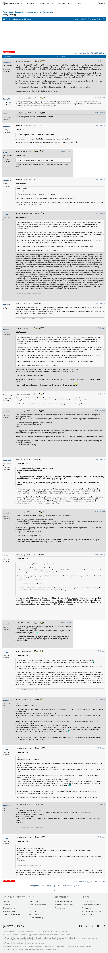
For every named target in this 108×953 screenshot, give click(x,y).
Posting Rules (54, 890)
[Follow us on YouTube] (98, 926)
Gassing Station (21, 12)
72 (104, 19)
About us (6, 901)
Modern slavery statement (91, 911)
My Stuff (83, 19)
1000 (100, 53)
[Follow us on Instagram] (92, 926)
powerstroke (8, 127)
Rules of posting (87, 914)
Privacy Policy (45, 931)
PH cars (32, 908)
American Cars (35, 12)
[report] (102, 61)
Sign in (101, 4)
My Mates (28, 19)
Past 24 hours (34, 914)
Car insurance (60, 908)
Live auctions (33, 901)
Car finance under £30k (63, 901)
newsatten (7, 329)
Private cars (33, 911)
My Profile (7, 19)
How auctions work (9, 908)
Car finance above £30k (64, 905)
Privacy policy (87, 908)
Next (104, 53)
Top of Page (56, 886)
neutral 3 (6, 304)
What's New (92, 19)
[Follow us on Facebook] (80, 926)
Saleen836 (7, 99)
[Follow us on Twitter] (86, 926)
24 (101, 19)
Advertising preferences (11, 914)
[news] (97, 61)
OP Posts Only (80, 53)
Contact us (7, 905)
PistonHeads (8, 12)
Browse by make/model (37, 905)
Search (76, 19)
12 (99, 19)
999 (96, 53)
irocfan (6, 114)
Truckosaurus (8, 395)
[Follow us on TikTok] (103, 926)
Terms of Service (60, 931)
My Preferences (17, 19)
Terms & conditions (89, 901)
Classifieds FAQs (9, 911)
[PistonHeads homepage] (13, 3)
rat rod (5, 214)
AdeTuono (7, 62)
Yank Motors (48, 12)
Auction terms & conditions (91, 905)
